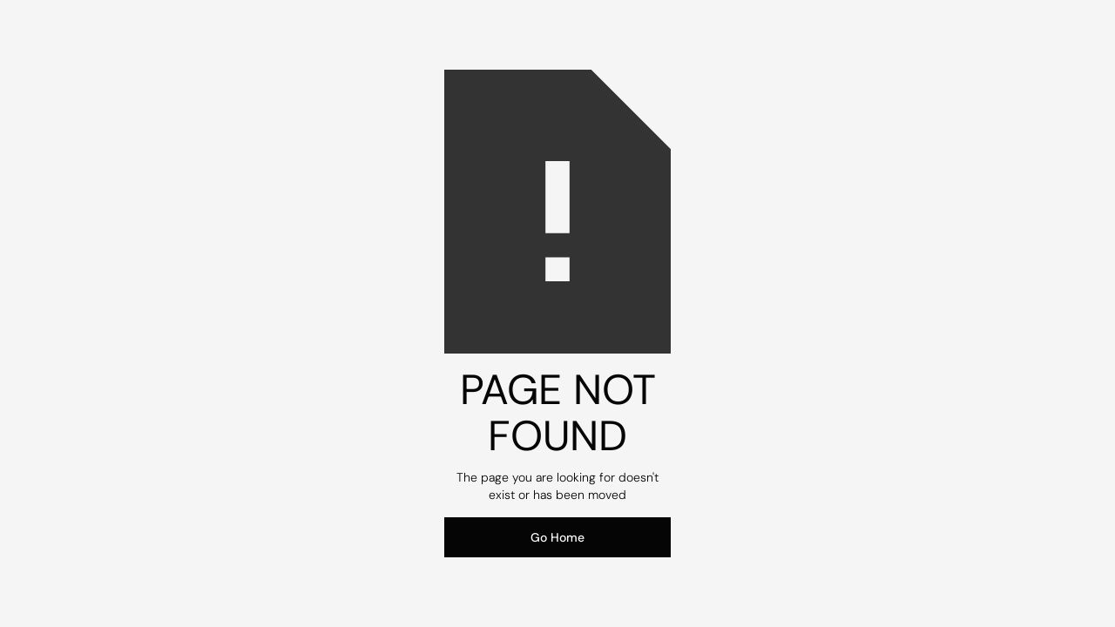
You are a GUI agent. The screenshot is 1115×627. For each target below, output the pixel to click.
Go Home (557, 537)
